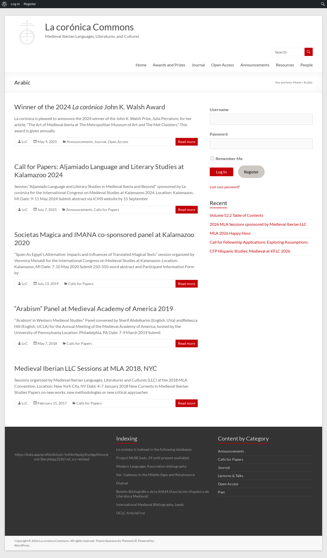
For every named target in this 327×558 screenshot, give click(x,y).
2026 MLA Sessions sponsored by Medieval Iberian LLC (258, 224)
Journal (198, 64)
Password (219, 134)
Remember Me (227, 158)
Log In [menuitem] (15, 4)
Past (221, 492)
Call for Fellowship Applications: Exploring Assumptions (259, 242)
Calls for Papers (106, 209)
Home (141, 64)
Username (219, 109)
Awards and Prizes (169, 64)
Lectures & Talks (230, 475)
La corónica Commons (89, 26)
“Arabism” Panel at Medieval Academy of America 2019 (93, 308)
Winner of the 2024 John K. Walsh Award (89, 107)
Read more (186, 141)
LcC (25, 141)
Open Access (222, 64)
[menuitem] (4, 4)
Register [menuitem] (30, 4)
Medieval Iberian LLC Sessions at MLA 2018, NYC (85, 368)
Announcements (255, 64)
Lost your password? (225, 187)
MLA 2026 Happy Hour (230, 233)
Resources (285, 64)
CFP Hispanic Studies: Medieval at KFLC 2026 (250, 250)
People (306, 64)
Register (251, 171)
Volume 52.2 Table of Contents (236, 215)
